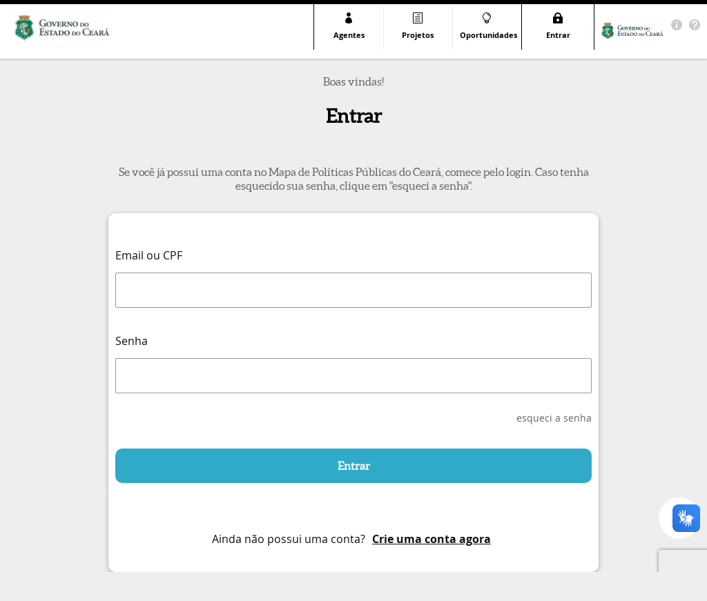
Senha (131, 340)
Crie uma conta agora (431, 538)
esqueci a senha (554, 417)
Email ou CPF (148, 255)
